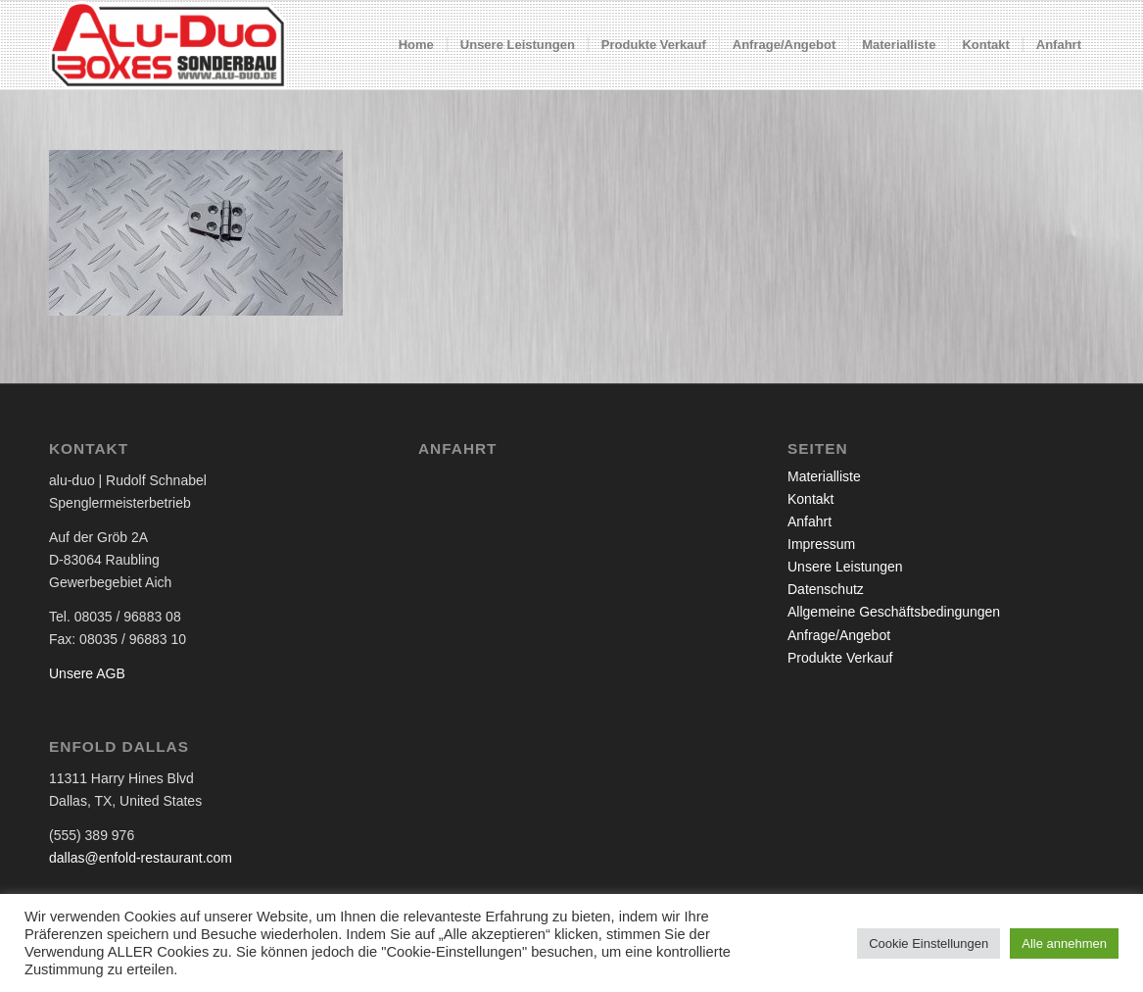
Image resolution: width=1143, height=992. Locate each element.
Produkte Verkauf (839, 658)
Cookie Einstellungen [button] (928, 943)
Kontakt (810, 499)
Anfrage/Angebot (838, 635)
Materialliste (824, 476)
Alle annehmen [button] (1064, 943)
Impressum (821, 544)
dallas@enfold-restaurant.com (140, 858)
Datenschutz (825, 589)
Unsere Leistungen (845, 566)
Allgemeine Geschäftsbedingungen (893, 612)
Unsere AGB (87, 673)
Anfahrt (809, 521)
